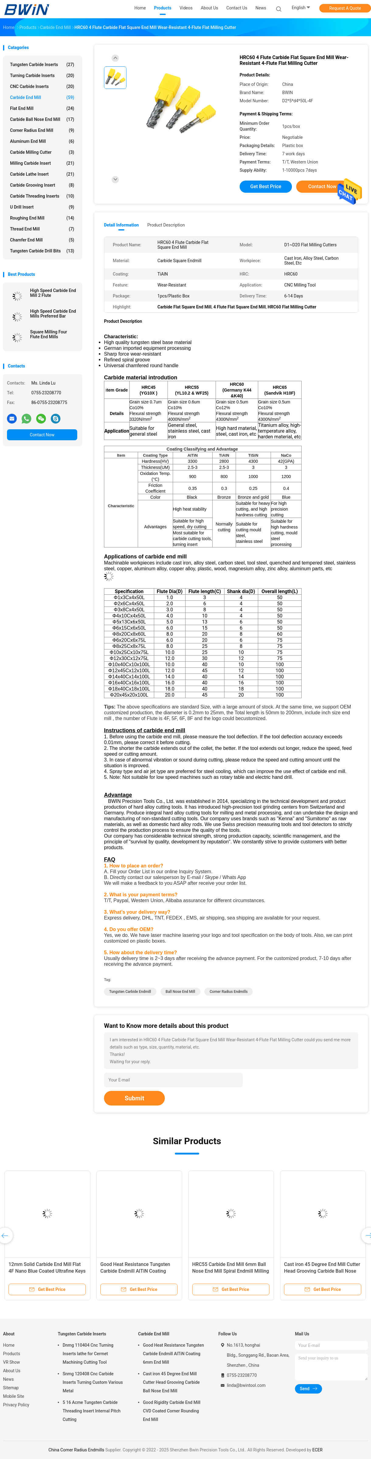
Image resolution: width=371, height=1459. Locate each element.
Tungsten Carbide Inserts (42, 65)
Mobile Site (13, 1396)
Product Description (166, 225)
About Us (11, 1370)
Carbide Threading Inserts (42, 196)
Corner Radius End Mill (42, 130)
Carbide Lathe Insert (42, 174)
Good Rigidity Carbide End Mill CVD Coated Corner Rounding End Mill (171, 1411)
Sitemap (11, 1387)
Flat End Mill (42, 108)
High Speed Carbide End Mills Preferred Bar (53, 313)
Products (11, 1353)
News (8, 1379)
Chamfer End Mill (42, 240)
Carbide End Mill (42, 97)
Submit (134, 1098)
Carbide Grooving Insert (42, 185)
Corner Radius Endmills (229, 992)
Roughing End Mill (42, 218)
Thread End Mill (42, 229)
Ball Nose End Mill (180, 992)
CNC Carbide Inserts (42, 86)
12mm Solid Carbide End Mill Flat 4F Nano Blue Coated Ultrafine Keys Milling (47, 1271)
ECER (317, 1449)
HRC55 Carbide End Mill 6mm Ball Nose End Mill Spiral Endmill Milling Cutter (230, 1271)
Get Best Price (265, 186)
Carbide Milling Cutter (42, 152)
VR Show (11, 1362)
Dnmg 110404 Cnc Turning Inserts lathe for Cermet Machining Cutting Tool (88, 1354)
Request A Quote (345, 8)
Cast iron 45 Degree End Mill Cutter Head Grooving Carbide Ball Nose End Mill (322, 1271)
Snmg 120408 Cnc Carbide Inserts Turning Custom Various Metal (93, 1382)
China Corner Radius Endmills (76, 1449)
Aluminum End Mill (42, 141)
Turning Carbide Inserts (42, 75)
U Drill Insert (42, 207)
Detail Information (121, 225)
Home (9, 1345)
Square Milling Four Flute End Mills (48, 334)
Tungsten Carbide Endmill (130, 992)
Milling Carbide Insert (42, 163)
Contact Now (42, 434)
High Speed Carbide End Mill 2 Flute (53, 293)
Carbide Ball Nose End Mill (42, 119)
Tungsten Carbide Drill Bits (42, 251)
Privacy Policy (16, 1404)
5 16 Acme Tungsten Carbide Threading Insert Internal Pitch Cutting (91, 1411)
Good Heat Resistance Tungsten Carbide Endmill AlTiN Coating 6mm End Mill (135, 1271)
